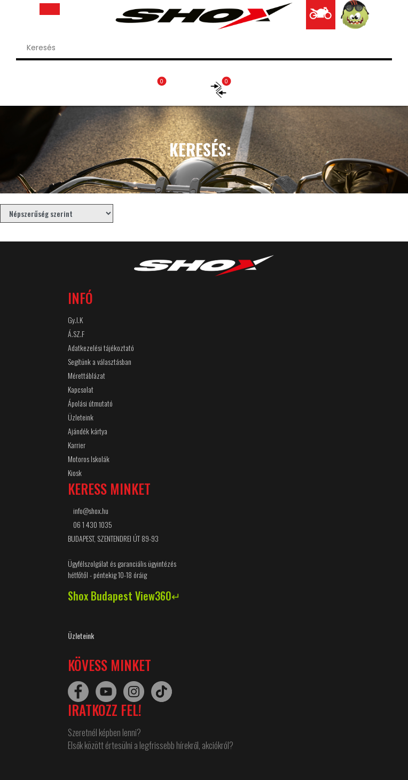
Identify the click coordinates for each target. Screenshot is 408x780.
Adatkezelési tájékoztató (101, 347)
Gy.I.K (75, 319)
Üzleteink (80, 417)
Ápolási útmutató (90, 403)
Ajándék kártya (87, 430)
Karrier (76, 444)
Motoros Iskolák (88, 458)
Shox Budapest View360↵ (124, 596)
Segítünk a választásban (99, 361)
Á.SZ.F (76, 333)
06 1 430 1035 (92, 524)
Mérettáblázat (86, 375)
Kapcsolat (80, 389)
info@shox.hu (90, 510)
